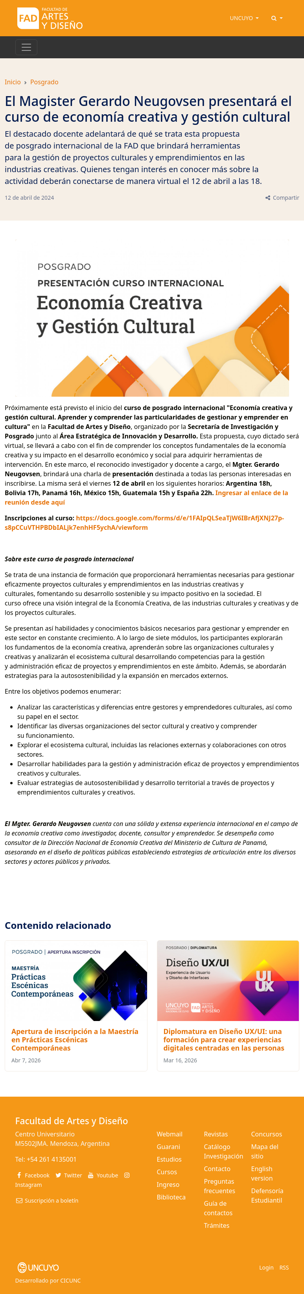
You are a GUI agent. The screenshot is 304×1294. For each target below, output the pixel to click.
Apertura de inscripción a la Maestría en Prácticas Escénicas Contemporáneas (74, 1040)
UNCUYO (242, 18)
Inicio (13, 82)
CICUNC (70, 1280)
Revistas (216, 1134)
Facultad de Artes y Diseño (71, 1121)
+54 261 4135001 (52, 1159)
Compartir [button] (281, 197)
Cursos (167, 1172)
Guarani (169, 1146)
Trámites (217, 1225)
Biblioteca (171, 1197)
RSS (284, 1267)
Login (266, 1267)
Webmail (170, 1134)
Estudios (169, 1159)
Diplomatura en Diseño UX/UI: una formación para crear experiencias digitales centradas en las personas (224, 1040)
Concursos (266, 1134)
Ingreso (168, 1184)
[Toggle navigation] (26, 47)
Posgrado (44, 82)
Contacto (217, 1168)
